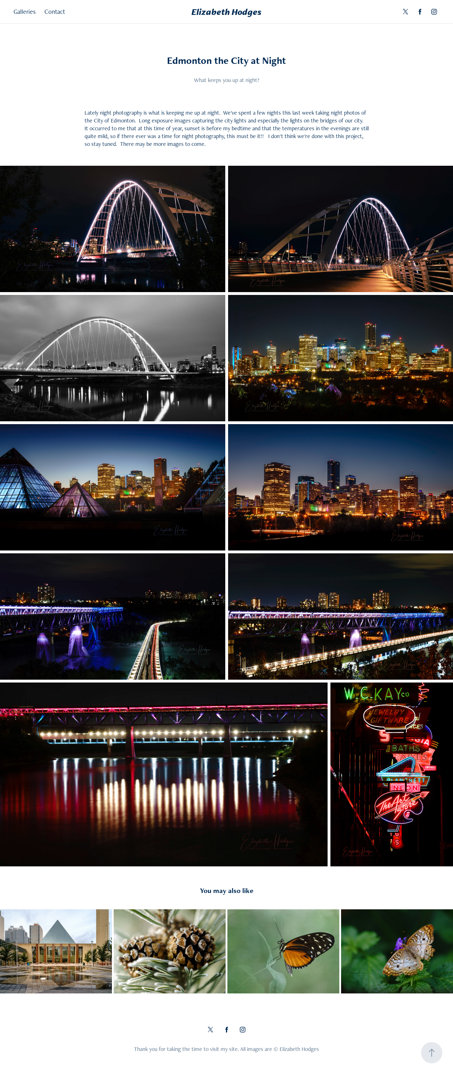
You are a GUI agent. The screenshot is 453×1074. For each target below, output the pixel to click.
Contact (54, 11)
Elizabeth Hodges (226, 11)
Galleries (25, 11)
